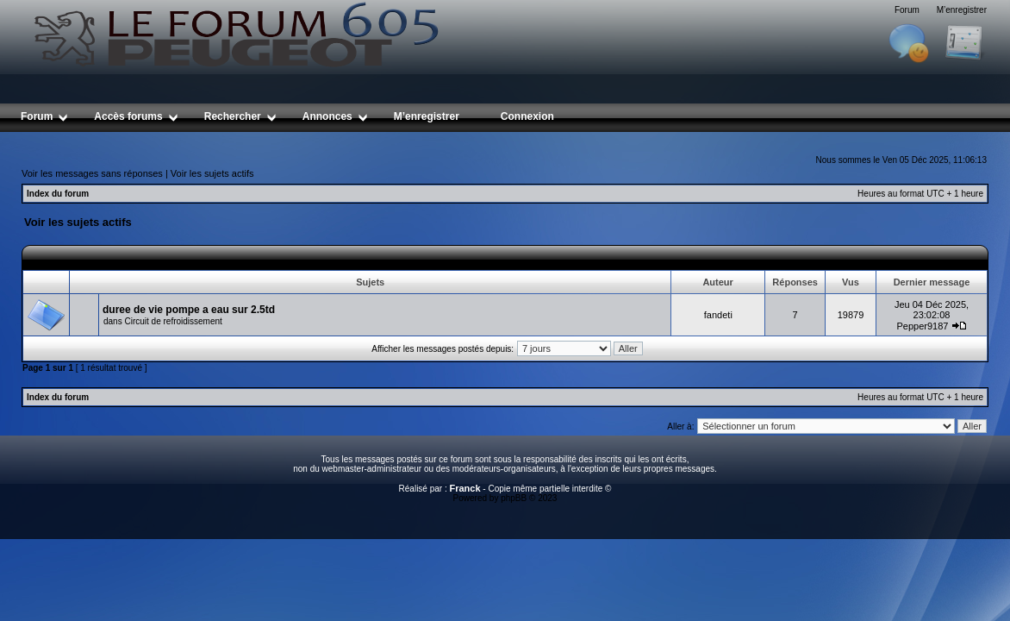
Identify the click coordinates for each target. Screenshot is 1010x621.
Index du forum (58, 193)
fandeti (718, 315)
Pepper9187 (922, 326)
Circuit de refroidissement (172, 321)
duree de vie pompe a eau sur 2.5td (189, 310)
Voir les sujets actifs (212, 173)
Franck (464, 488)
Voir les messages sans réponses (92, 173)
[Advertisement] (505, 138)
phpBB (514, 498)
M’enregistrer (962, 10)
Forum (907, 10)
